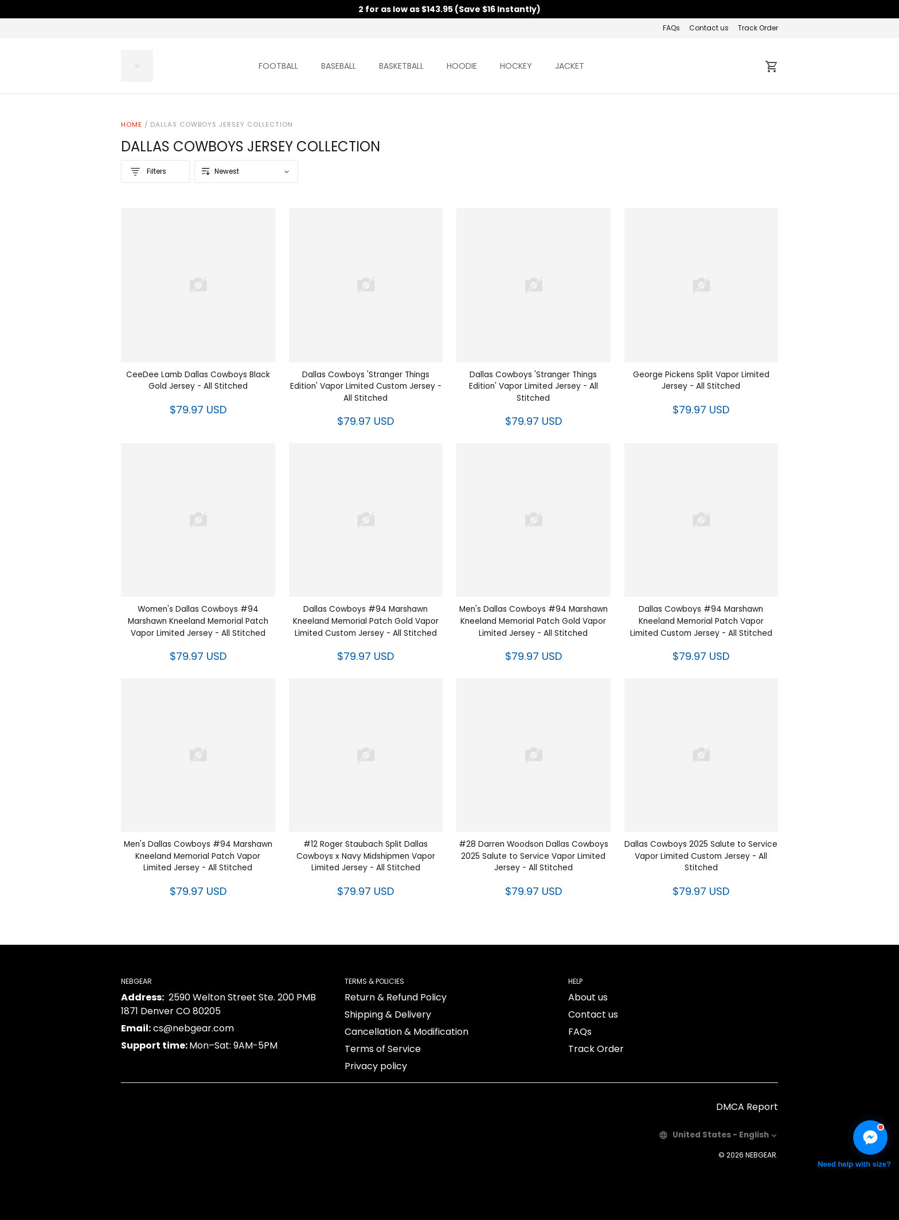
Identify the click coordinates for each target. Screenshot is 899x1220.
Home (131, 124)
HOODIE (462, 66)
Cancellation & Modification (406, 1031)
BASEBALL (338, 66)
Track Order (758, 28)
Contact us (709, 28)
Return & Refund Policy (396, 997)
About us (588, 997)
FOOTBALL (278, 66)
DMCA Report (747, 1106)
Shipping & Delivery (388, 1014)
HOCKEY (516, 66)
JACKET (569, 66)
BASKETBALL (401, 66)
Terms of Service (383, 1048)
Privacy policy (376, 1066)
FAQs (671, 28)
